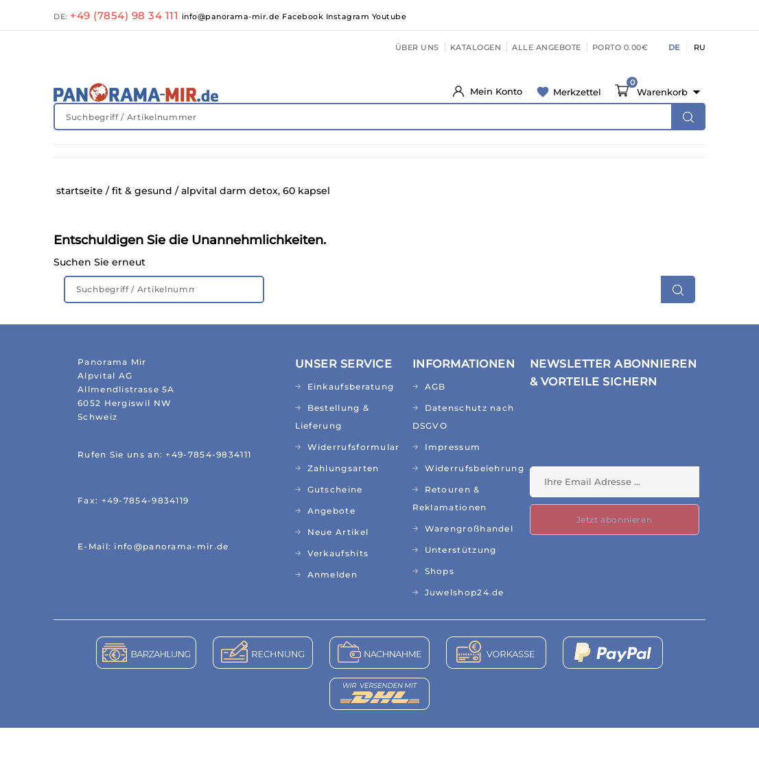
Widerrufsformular (353, 503)
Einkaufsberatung (351, 443)
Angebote (331, 567)
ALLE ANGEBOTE (546, 47)
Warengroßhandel (469, 585)
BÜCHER (169, 192)
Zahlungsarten (343, 524)
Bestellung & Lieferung (332, 473)
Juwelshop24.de (464, 648)
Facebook (304, 16)
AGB (435, 443)
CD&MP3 (226, 192)
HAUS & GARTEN (522, 163)
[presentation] (634, 489)
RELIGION (362, 192)
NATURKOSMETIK (257, 163)
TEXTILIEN (652, 163)
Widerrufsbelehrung (472, 524)
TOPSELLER (430, 192)
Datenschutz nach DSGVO (463, 473)
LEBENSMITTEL (431, 163)
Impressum (453, 503)
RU (699, 47)
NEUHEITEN (88, 163)
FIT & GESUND (166, 163)
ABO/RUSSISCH (96, 192)
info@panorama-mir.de (232, 16)
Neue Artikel (338, 588)
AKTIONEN (499, 192)
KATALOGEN (476, 47)
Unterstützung (461, 606)
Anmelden (332, 631)
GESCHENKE (293, 192)
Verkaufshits (338, 609)
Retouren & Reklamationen (449, 555)
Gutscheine (335, 546)
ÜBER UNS (417, 47)
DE (673, 47)
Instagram (349, 16)
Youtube (389, 16)
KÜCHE (594, 163)
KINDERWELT (347, 163)
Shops (440, 627)
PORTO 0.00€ (620, 47)
